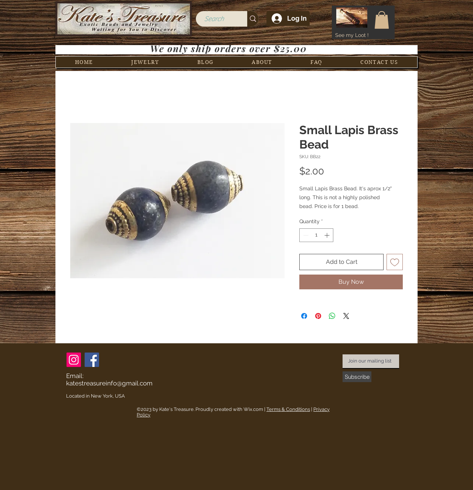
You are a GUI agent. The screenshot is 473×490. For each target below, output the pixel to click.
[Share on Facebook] (304, 316)
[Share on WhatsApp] (332, 316)
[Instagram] (74, 360)
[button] (381, 20)
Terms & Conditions (288, 409)
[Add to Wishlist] (395, 262)
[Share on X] (346, 316)
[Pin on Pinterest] (318, 316)
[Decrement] (305, 235)
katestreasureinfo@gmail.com (109, 383)
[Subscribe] (357, 376)
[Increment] (327, 235)
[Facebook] (92, 360)
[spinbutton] (316, 235)
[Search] (214, 19)
